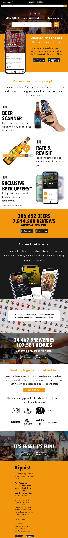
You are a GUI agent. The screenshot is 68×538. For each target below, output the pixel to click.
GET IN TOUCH (34, 390)
